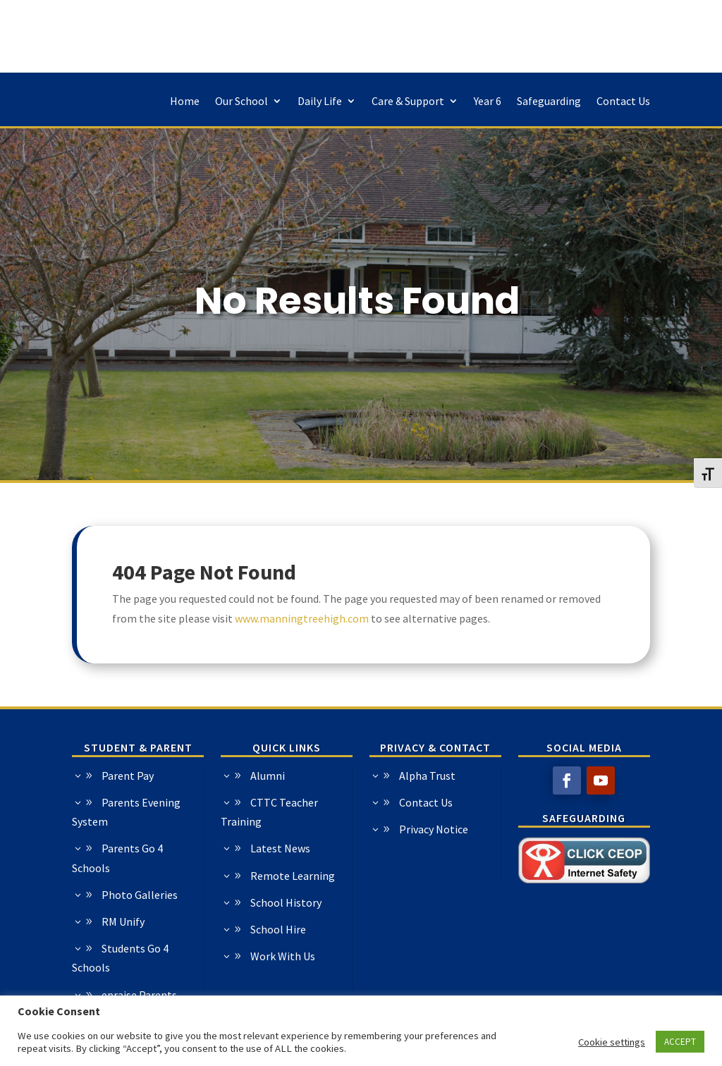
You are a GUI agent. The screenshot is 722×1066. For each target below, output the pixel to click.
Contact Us (623, 102)
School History (179, 902)
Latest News (174, 848)
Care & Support (408, 102)
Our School (241, 102)
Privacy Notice (540, 829)
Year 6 (487, 102)
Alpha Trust (534, 775)
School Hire (172, 929)
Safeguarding (549, 102)
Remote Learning (186, 876)
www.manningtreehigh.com (302, 618)
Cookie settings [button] (611, 1042)
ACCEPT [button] (680, 1042)
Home (185, 102)
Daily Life (320, 102)
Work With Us (176, 956)
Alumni (161, 775)
